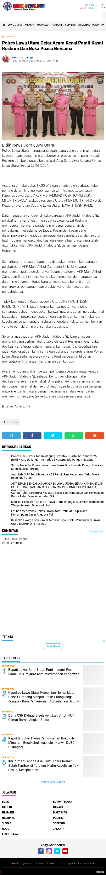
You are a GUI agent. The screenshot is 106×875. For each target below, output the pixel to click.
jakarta (29, 24)
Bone (5, 801)
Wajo (95, 24)
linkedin (51, 863)
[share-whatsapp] (74, 435)
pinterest (40, 863)
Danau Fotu (60, 807)
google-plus (75, 863)
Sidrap (6, 823)
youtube (27, 863)
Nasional (84, 24)
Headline (57, 24)
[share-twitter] (53, 435)
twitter (62, 863)
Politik (58, 817)
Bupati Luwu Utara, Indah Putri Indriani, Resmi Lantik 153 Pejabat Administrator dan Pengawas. (44, 672)
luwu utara (15, 24)
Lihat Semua (53, 646)
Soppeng (70, 24)
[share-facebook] (32, 435)
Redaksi (16, 863)
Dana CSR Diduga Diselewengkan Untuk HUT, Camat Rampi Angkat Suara (41, 717)
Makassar (43, 24)
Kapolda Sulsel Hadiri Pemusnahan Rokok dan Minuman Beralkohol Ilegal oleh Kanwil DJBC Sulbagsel (42, 742)
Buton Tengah (62, 801)
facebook (89, 863)
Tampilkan (96, 531)
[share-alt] (11, 435)
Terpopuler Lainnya (53, 782)
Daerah (7, 807)
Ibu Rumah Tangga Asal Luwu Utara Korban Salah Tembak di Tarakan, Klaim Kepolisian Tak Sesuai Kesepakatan (43, 765)
